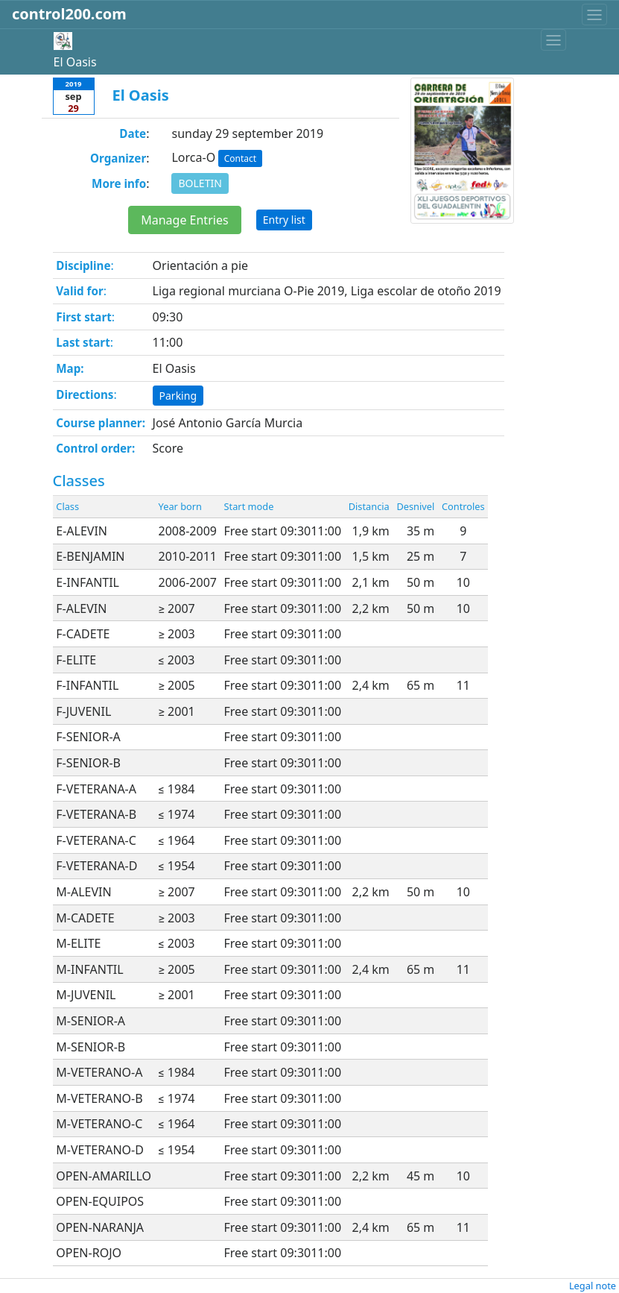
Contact (240, 158)
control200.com (69, 14)
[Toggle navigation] (594, 14)
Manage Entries (184, 220)
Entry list (284, 220)
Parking (178, 395)
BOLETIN (199, 183)
